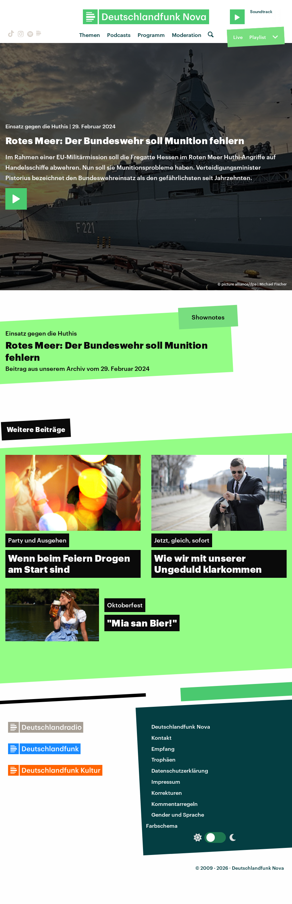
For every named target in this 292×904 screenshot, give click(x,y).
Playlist (257, 37)
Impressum (165, 781)
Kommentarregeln (174, 804)
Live (238, 37)
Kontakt (161, 737)
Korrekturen (166, 792)
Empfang (163, 748)
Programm (151, 35)
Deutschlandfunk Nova (180, 726)
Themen (89, 35)
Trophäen (163, 759)
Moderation (186, 35)
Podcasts (119, 35)
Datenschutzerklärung (179, 770)
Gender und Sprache (177, 814)
